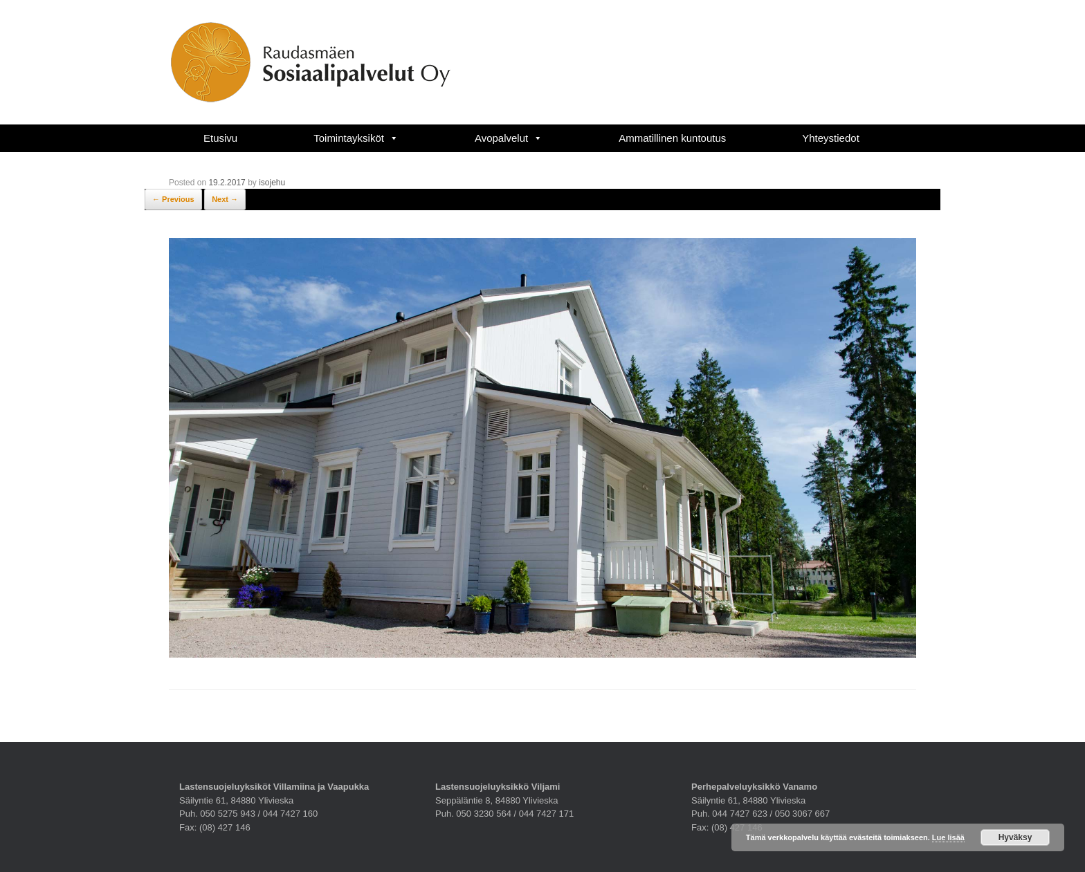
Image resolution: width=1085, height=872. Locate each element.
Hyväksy (1015, 837)
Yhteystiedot (830, 138)
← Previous (173, 199)
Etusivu (220, 138)
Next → (225, 199)
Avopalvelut (508, 138)
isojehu (272, 182)
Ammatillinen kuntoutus (672, 138)
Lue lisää (948, 837)
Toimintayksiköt (356, 138)
